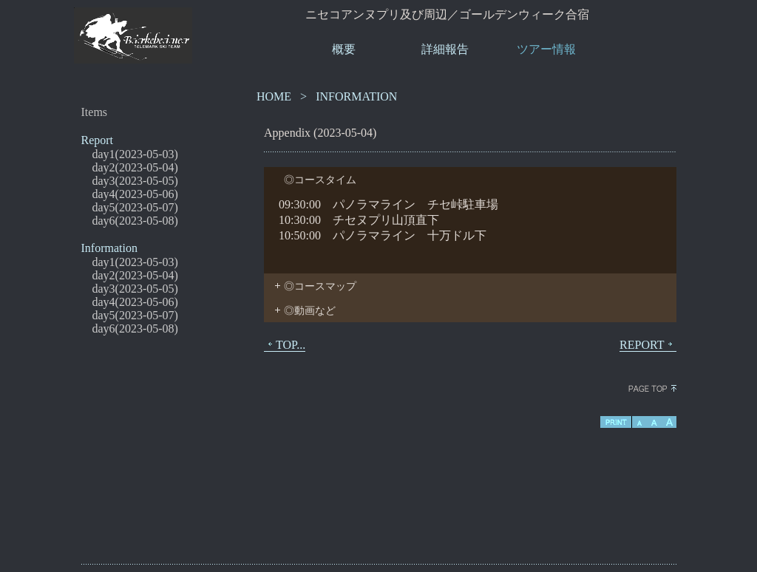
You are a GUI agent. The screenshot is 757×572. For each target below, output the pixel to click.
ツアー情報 (546, 49)
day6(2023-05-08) (135, 220)
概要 (344, 49)
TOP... (284, 345)
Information (109, 248)
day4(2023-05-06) (135, 194)
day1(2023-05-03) (135, 154)
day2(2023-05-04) (135, 167)
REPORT (647, 345)
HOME (274, 96)
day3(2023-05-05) (135, 180)
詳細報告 (445, 49)
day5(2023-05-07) (135, 207)
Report (97, 140)
